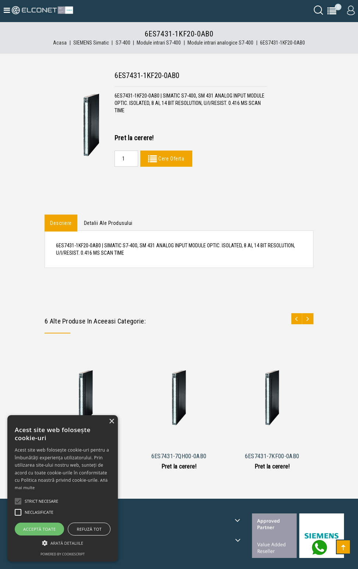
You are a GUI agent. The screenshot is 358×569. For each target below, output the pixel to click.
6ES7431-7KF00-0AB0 (272, 456)
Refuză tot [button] (89, 529)
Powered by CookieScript (63, 554)
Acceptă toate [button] (39, 529)
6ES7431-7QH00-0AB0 (178, 456)
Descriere (61, 223)
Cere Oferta (170, 159)
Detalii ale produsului (108, 223)
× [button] (111, 421)
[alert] (62, 488)
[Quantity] (126, 159)
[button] (62, 543)
